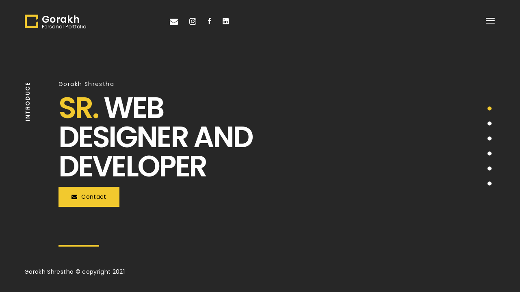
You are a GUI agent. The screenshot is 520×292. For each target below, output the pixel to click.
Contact (89, 197)
